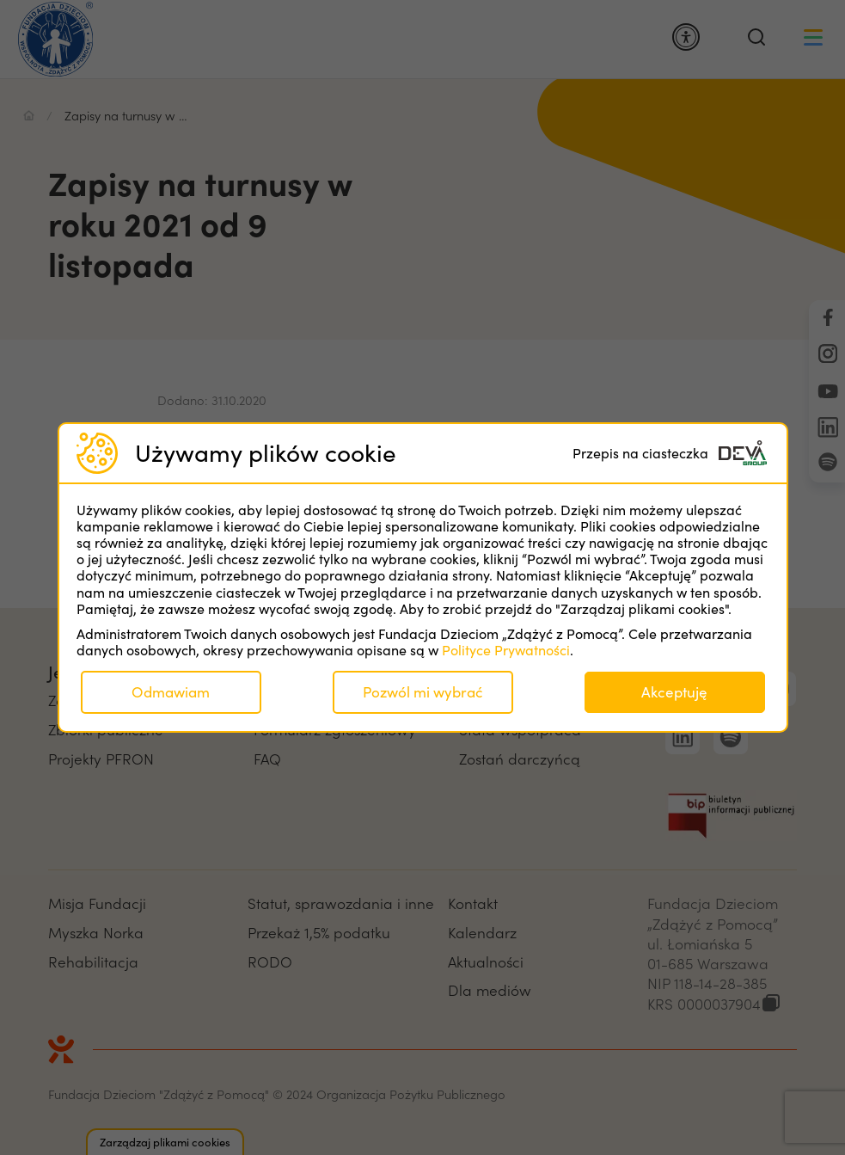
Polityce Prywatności (506, 650)
